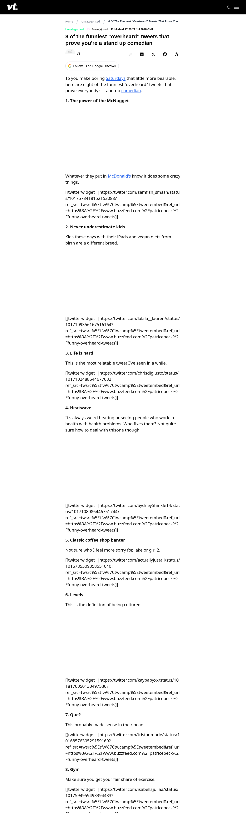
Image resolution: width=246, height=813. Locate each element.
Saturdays (115, 78)
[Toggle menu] (234, 7)
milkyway (77, 678)
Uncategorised (90, 21)
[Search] (226, 7)
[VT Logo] (14, 7)
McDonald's (119, 176)
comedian (131, 90)
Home (69, 21)
